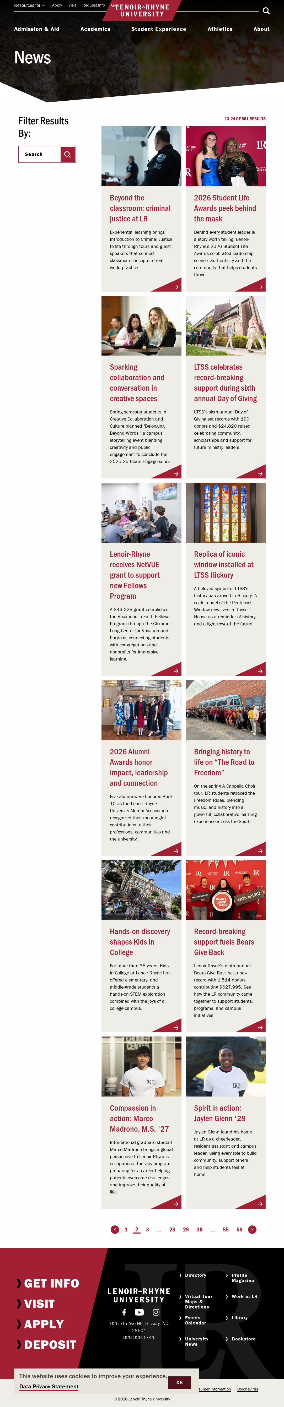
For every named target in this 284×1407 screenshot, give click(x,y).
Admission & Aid (37, 29)
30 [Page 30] (199, 1229)
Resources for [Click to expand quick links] (30, 5)
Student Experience (158, 29)
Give (115, 5)
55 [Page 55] (226, 1229)
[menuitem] (37, 29)
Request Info (93, 5)
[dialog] (106, 1381)
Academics (95, 29)
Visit (72, 5)
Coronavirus (247, 1389)
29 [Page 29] (186, 1229)
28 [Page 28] (172, 1229)
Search (34, 154)
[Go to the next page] (252, 1229)
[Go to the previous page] (115, 1229)
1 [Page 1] (126, 1229)
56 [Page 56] (239, 1229)
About (262, 29)
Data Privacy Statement (48, 1386)
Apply (57, 5)
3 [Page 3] (147, 1229)
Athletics (220, 29)
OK (179, 1382)
